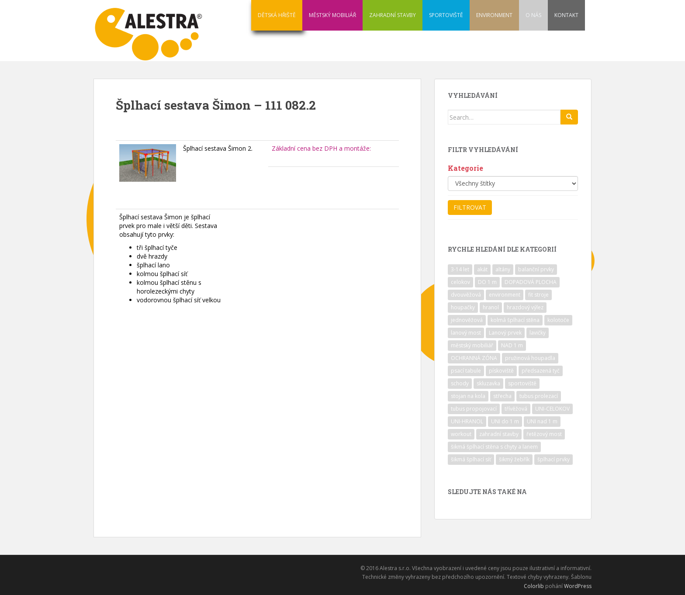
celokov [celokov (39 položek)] (460, 282)
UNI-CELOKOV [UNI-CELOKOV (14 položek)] (552, 408)
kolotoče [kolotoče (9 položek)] (558, 320)
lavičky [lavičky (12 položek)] (537, 332)
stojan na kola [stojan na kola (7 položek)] (468, 396)
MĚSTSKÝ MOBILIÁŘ (332, 15)
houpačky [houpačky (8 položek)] (463, 307)
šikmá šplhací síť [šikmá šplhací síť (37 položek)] (471, 459)
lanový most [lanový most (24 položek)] (466, 332)
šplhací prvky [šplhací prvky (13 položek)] (553, 459)
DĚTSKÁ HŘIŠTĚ (277, 15)
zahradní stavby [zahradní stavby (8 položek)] (499, 434)
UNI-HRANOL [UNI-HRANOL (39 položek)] (467, 421)
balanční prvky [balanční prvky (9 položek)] (536, 269)
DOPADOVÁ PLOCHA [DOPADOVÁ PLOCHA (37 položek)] (531, 282)
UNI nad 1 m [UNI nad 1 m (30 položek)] (542, 421)
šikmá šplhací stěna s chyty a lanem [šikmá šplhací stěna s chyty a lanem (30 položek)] (494, 446)
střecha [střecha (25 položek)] (502, 396)
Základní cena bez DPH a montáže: (321, 148)
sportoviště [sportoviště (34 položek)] (522, 383)
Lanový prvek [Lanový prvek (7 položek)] (505, 332)
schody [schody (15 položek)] (460, 383)
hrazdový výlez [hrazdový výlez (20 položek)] (525, 307)
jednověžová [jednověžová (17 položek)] (467, 320)
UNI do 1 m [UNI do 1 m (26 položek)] (505, 421)
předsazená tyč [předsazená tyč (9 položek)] (541, 370)
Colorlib (534, 586)
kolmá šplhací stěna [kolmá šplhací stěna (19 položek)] (515, 320)
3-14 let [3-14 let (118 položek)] (460, 269)
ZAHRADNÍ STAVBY (392, 15)
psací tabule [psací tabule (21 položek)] (466, 370)
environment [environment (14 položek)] (504, 294)
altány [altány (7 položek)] (502, 269)
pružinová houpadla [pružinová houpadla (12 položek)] (530, 358)
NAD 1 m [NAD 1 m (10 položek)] (512, 345)
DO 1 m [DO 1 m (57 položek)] (487, 282)
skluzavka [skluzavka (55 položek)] (488, 383)
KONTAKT (566, 15)
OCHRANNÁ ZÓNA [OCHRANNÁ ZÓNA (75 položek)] (474, 358)
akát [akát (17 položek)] (482, 269)
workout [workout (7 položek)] (461, 434)
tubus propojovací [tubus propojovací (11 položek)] (474, 408)
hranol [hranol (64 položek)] (491, 307)
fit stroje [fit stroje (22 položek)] (538, 294)
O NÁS (533, 15)
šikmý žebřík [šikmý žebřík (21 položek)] (514, 459)
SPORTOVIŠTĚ (446, 15)
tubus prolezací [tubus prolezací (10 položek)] (538, 396)
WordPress (578, 586)
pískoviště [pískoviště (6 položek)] (501, 370)
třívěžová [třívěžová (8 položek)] (516, 408)
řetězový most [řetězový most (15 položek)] (544, 434)
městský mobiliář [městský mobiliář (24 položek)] (472, 345)
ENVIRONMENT (494, 15)
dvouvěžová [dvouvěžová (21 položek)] (466, 294)
